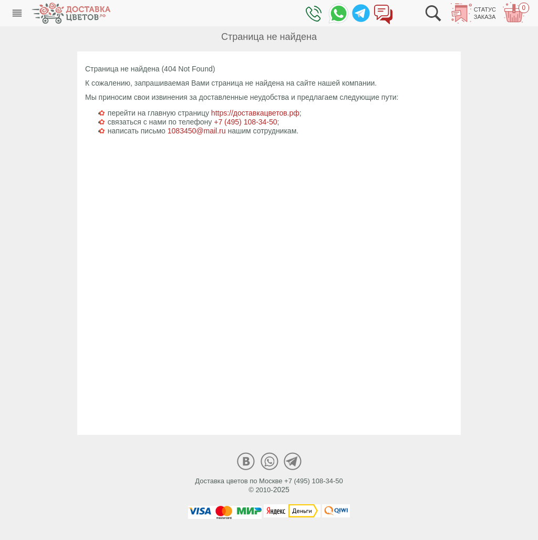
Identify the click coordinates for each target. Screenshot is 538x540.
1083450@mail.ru (197, 131)
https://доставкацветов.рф (255, 113)
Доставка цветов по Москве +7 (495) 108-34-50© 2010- (269, 485)
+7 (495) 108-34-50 (245, 122)
